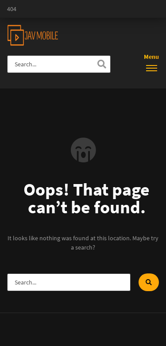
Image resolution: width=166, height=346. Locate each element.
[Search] (102, 64)
